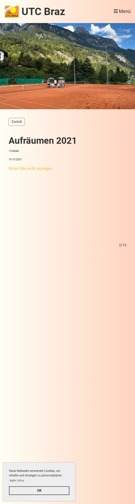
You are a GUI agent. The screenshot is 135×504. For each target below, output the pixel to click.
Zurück (16, 122)
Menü (122, 11)
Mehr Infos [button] (17, 480)
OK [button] (39, 490)
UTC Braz (43, 11)
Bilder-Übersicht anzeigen (30, 168)
